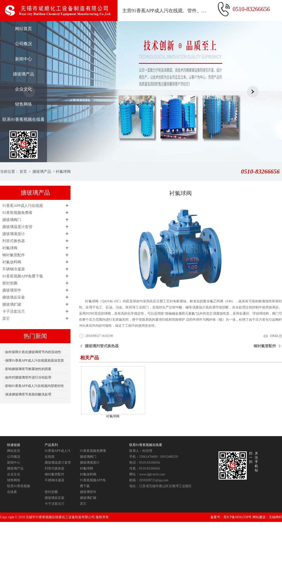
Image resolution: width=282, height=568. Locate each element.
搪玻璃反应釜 (13, 297)
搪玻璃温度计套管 (17, 227)
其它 (6, 318)
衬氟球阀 (63, 172)
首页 (23, 172)
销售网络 (23, 104)
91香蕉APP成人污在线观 (22, 206)
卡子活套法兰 (13, 311)
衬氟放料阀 (11, 262)
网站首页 (23, 28)
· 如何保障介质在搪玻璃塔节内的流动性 (32, 352)
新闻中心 (23, 59)
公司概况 (23, 43)
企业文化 (23, 89)
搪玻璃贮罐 (11, 304)
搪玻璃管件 (11, 290)
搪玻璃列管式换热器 (102, 346)
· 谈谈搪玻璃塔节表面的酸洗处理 (27, 394)
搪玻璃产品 (23, 74)
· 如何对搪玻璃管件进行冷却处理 (27, 377)
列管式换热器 (13, 241)
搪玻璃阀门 (11, 220)
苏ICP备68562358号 (237, 517)
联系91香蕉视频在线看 (23, 119)
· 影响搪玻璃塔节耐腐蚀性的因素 (27, 369)
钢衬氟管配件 (13, 255)
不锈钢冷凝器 (13, 269)
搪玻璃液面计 (13, 234)
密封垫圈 (9, 283)
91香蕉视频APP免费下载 (22, 276)
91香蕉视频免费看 (17, 213)
